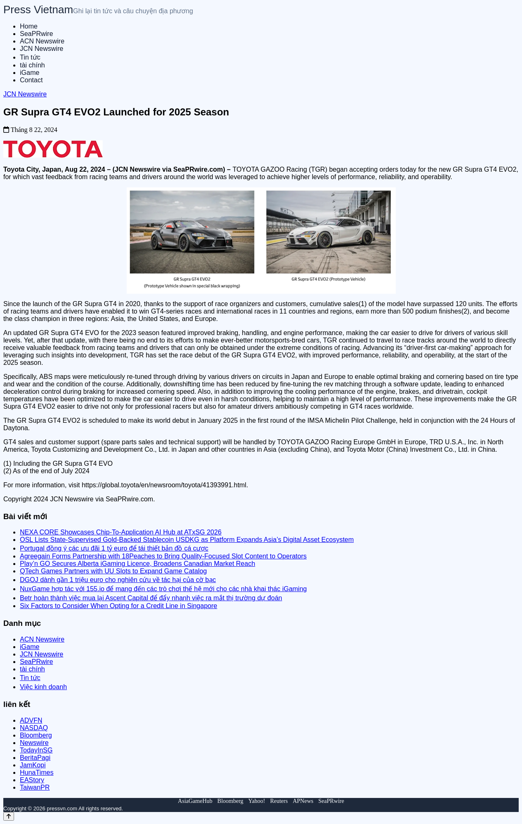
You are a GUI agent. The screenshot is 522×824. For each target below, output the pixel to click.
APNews (303, 801)
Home (29, 26)
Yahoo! (256, 801)
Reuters (279, 801)
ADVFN (31, 720)
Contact (31, 80)
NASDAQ (34, 727)
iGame (29, 72)
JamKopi (33, 765)
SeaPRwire (36, 33)
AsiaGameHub (195, 801)
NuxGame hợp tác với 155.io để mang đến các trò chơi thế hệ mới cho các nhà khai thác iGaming (163, 588)
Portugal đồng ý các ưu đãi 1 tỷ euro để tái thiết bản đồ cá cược (114, 548)
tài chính (32, 65)
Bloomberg (36, 735)
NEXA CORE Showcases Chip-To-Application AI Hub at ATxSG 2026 (120, 532)
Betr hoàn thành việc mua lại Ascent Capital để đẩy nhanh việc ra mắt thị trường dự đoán (151, 597)
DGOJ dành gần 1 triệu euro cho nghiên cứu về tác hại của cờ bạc (118, 579)
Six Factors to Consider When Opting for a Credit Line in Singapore (118, 605)
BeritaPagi (35, 757)
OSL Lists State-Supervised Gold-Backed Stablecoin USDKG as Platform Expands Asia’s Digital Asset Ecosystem (187, 539)
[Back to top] (8, 816)
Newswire (34, 742)
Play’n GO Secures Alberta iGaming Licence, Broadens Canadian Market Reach (137, 563)
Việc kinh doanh (43, 686)
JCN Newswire (41, 48)
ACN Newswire (42, 41)
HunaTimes (36, 772)
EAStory (32, 779)
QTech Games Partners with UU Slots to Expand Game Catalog (113, 571)
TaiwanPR (35, 787)
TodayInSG (36, 750)
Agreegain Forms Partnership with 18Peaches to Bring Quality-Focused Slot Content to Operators (163, 556)
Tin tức (30, 57)
